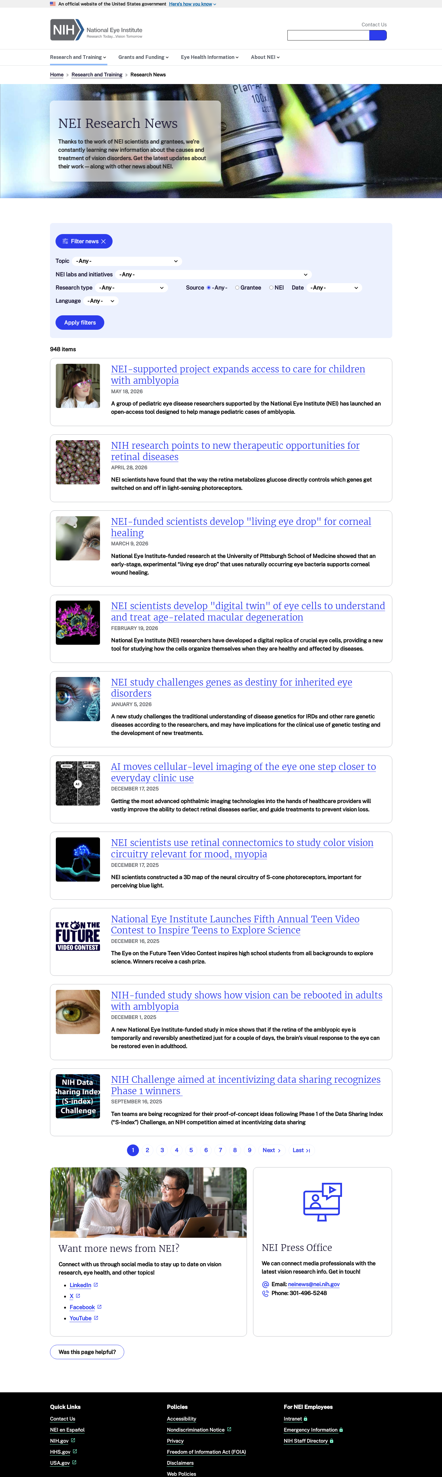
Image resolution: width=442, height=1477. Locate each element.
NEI (279, 288)
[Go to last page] (302, 1150)
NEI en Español (67, 1430)
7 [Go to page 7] (220, 1150)
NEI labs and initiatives (84, 274)
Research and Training (96, 75)
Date (298, 288)
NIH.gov (63, 1441)
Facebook (86, 1307)
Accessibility (181, 1419)
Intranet (296, 1419)
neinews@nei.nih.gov (314, 1284)
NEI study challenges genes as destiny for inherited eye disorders (231, 688)
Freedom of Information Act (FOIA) (206, 1452)
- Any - (219, 288)
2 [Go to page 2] (147, 1150)
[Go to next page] (272, 1150)
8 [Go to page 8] (235, 1150)
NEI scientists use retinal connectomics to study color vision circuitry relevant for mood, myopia (242, 848)
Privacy (175, 1441)
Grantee (250, 288)
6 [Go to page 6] (206, 1150)
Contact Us (374, 24)
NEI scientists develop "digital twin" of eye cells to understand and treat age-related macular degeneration (248, 612)
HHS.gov (64, 1452)
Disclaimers (180, 1463)
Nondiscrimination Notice (200, 1430)
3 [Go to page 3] (162, 1150)
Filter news (84, 241)
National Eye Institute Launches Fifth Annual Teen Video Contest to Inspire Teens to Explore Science (235, 925)
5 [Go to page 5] (191, 1150)
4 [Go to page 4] (176, 1150)
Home (56, 75)
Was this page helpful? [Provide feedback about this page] (87, 1351)
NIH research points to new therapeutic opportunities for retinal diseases (235, 451)
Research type (74, 288)
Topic (62, 261)
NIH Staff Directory (309, 1441)
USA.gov (64, 1463)
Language (68, 301)
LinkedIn (84, 1285)
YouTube (85, 1318)
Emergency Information (314, 1430)
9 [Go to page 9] (249, 1150)
